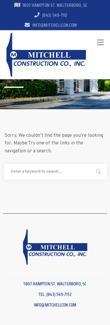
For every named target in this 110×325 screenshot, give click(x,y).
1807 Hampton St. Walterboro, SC (50, 5)
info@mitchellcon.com (51, 25)
